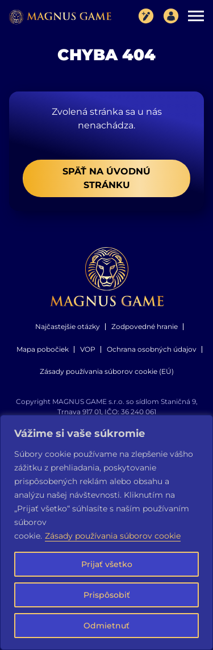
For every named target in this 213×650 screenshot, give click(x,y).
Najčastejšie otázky (67, 326)
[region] (106, 532)
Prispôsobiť (106, 595)
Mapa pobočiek (42, 349)
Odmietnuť (106, 625)
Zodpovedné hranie (144, 326)
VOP (87, 349)
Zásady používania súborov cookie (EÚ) (107, 371)
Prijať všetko (106, 564)
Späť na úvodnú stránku (106, 178)
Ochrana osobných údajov (152, 349)
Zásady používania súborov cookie (113, 536)
